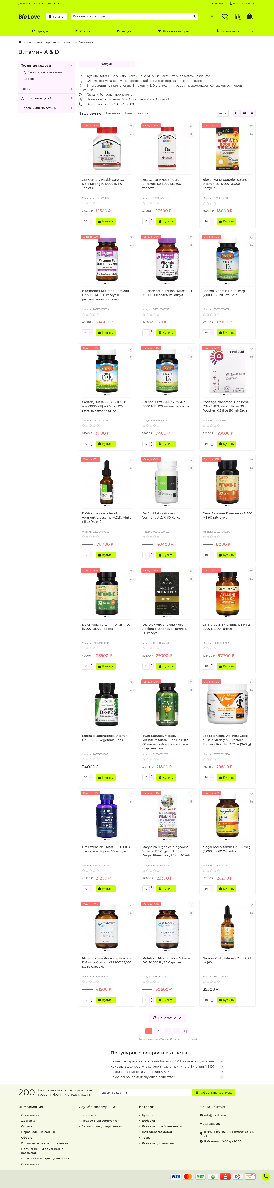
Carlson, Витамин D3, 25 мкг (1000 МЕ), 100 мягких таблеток (165, 404)
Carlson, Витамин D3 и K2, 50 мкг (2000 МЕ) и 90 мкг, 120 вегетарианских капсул (104, 406)
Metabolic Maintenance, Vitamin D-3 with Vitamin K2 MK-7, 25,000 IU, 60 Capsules (106, 962)
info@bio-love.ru (215, 1115)
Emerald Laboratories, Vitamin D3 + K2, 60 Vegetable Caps (105, 738)
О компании (228, 31)
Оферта (26, 1137)
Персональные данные (38, 1132)
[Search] (148, 16)
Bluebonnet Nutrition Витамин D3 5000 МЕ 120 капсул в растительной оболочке (105, 295)
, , (229, 1133)
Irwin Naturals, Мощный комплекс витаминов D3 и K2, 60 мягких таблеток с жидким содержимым (165, 742)
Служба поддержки (97, 1107)
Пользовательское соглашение (44, 1143)
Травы (48, 88)
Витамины (85, 42)
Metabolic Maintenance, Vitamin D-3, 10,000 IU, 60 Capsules (166, 960)
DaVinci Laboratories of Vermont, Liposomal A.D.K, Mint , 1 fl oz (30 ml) (106, 517)
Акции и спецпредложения (102, 1126)
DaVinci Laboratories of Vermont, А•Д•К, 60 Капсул (162, 515)
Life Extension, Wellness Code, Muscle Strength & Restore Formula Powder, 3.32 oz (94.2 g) (227, 740)
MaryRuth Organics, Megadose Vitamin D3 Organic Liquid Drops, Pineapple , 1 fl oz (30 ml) (166, 851)
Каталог (57, 16)
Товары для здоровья (41, 42)
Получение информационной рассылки (43, 1150)
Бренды (40, 31)
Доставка (24, 3)
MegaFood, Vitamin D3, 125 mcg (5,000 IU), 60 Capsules (227, 849)
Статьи (83, 31)
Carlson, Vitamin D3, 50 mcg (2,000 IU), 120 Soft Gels (224, 293)
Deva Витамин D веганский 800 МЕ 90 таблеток (227, 515)
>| (185, 1031)
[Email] (146, 1092)
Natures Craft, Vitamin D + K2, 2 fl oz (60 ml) (227, 960)
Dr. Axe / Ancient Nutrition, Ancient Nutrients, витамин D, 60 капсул (165, 629)
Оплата (38, 3)
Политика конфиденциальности (45, 1158)
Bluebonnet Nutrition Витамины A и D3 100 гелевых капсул (167, 293)
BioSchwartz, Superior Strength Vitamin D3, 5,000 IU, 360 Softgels (227, 184)
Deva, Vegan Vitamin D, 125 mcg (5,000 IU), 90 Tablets (106, 627)
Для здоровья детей (48, 98)
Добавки (67, 42)
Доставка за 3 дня (174, 31)
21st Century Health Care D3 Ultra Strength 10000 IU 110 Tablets (103, 184)
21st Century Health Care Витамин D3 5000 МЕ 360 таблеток (161, 184)
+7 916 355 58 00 (122, 104)
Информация (30, 1107)
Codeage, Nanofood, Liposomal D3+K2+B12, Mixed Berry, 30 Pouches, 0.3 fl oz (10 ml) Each (226, 406)
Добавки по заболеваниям (43, 72)
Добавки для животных (48, 108)
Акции (124, 31)
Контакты (53, 3)
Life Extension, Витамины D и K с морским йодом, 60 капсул (106, 849)
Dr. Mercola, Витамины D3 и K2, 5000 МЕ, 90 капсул (226, 627)
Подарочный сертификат (100, 1120)
